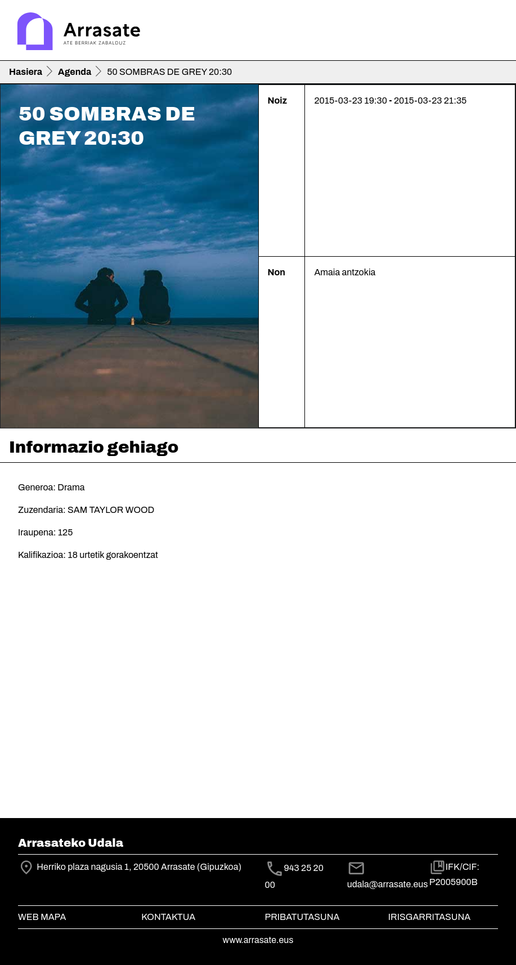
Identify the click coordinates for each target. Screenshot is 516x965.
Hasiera (25, 72)
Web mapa (42, 917)
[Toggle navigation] (491, 32)
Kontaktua (168, 917)
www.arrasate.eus (258, 940)
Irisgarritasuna (429, 917)
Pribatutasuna (302, 917)
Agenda (74, 72)
